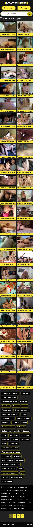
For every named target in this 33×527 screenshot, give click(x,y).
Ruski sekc (25, 393)
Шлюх (4, 435)
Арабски (15, 423)
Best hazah (25, 439)
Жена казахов (7, 481)
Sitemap (29, 524)
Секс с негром (16, 477)
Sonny (24, 423)
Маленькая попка (8, 469)
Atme (22, 473)
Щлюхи (26, 431)
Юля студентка (7, 460)
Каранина (19, 460)
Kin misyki (17, 456)
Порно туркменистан (10, 448)
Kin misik (5, 477)
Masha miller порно (23, 418)
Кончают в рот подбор (10, 393)
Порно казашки (7, 524)
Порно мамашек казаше (11, 452)
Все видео (8, 8)
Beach (4, 444)
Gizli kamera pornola (9, 397)
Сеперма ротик (7, 418)
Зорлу (20, 469)
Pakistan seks (6, 410)
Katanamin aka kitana (9, 402)
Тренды (24, 8)
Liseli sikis (17, 431)
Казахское (16, 3)
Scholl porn (14, 444)
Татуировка (14, 435)
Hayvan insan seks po (22, 410)
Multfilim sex (25, 435)
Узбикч (15, 439)
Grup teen (6, 406)
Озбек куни (6, 431)
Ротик (24, 414)
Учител (24, 406)
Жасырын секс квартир (11, 464)
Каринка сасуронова (9, 473)
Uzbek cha (21, 427)
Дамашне (5, 439)
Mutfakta (23, 402)
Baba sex (16, 406)
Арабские (5, 423)
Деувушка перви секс (10, 414)
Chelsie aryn (6, 456)
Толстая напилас (8, 427)
